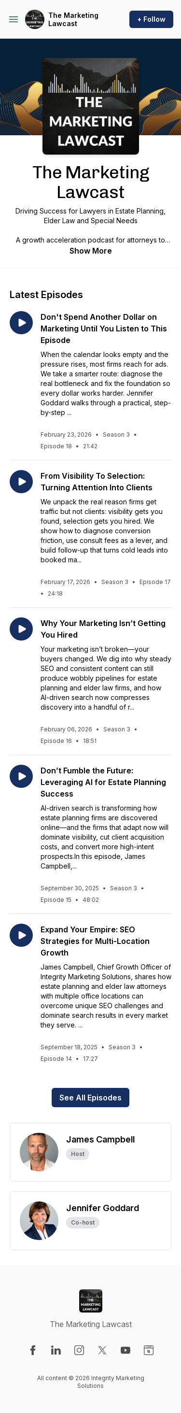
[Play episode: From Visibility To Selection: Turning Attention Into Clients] (21, 481)
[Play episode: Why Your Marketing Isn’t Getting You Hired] (21, 629)
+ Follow (151, 19)
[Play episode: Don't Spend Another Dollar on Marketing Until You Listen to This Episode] (21, 322)
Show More (91, 251)
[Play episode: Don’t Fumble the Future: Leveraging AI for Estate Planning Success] (21, 776)
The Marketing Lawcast (73, 19)
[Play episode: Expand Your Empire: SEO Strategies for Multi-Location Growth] (21, 935)
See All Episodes (90, 1097)
